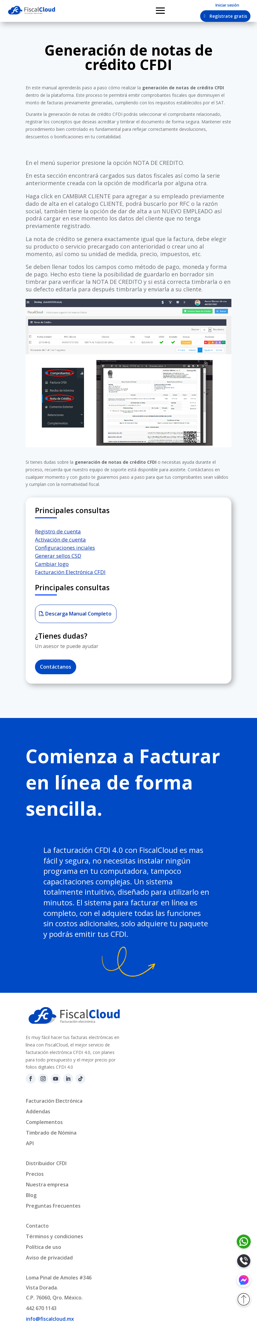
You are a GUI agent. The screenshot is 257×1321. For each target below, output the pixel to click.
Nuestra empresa (47, 1184)
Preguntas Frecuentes (53, 1205)
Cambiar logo (52, 563)
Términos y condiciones (54, 1236)
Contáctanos (55, 666)
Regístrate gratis (228, 16)
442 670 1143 (41, 1308)
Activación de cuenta (60, 539)
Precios (35, 1173)
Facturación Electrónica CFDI (70, 572)
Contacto (37, 1225)
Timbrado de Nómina (51, 1132)
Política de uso (43, 1247)
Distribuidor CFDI (46, 1163)
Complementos (44, 1122)
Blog (31, 1195)
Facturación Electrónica (54, 1100)
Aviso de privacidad (49, 1257)
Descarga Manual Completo (78, 613)
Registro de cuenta (58, 531)
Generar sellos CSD (58, 555)
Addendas (38, 1111)
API (30, 1143)
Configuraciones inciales (65, 547)
